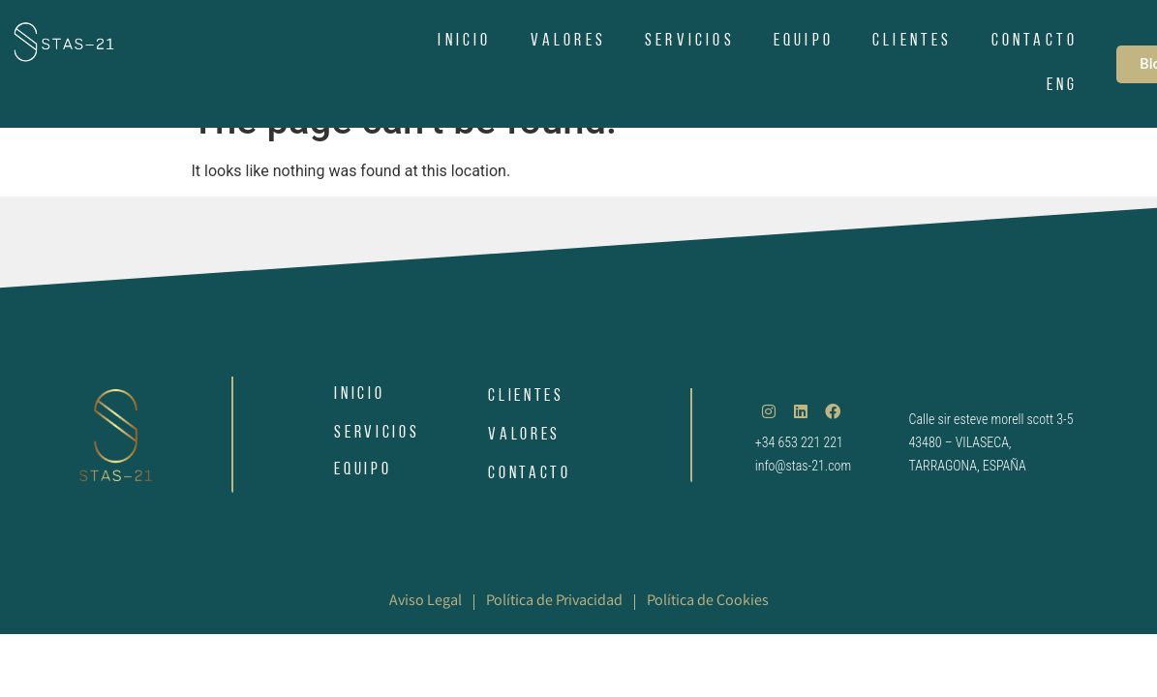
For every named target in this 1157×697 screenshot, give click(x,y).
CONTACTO (1035, 41)
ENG (1063, 85)
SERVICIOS (690, 41)
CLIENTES (912, 41)
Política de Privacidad (554, 602)
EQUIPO (804, 41)
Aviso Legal (425, 602)
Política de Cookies (708, 602)
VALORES (568, 41)
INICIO (464, 41)
